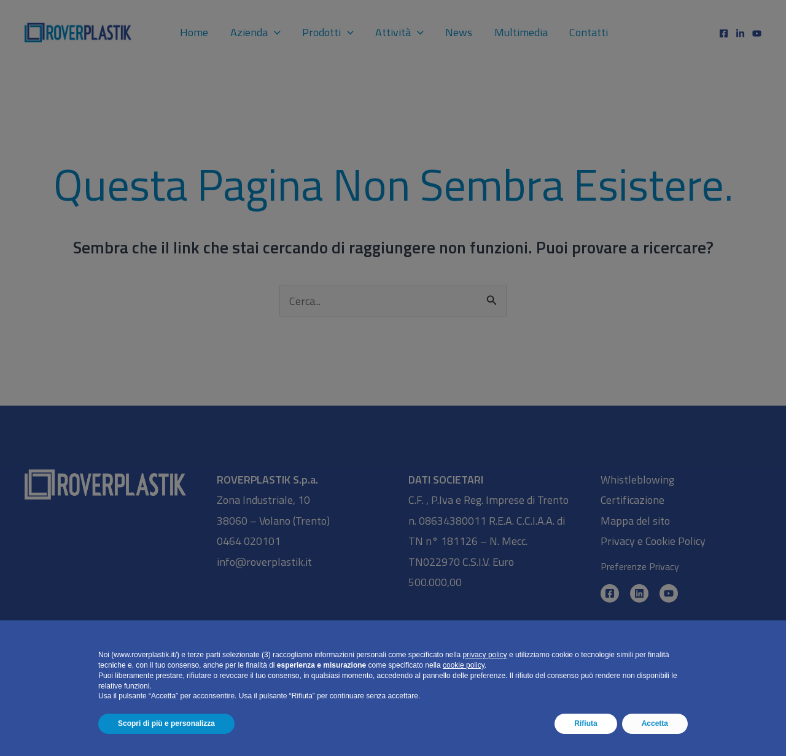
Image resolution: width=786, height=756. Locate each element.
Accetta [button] (655, 723)
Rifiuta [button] (585, 723)
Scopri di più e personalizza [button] (166, 723)
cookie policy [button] (463, 665)
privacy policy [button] (485, 654)
